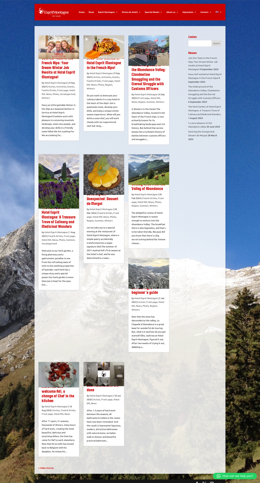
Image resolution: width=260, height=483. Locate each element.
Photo (56, 94)
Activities (61, 86)
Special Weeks (152, 12)
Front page (62, 90)
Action (51, 86)
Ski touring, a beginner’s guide (145, 290)
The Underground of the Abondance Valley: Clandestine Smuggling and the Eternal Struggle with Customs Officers (149, 77)
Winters (46, 98)
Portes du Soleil (130, 12)
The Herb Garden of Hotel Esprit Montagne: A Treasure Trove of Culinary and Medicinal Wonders (58, 217)
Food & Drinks (49, 90)
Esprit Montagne (106, 12)
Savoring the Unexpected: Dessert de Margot (102, 199)
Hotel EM (155, 98)
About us (170, 12)
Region (108, 84)
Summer (151, 102)
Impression (188, 12)
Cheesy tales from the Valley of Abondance (148, 186)
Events (70, 86)
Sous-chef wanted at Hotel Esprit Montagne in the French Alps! (104, 63)
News (91, 12)
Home (82, 12)
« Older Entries (46, 468)
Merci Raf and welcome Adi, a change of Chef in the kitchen (58, 393)
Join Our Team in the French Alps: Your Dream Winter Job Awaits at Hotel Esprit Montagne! (58, 67)
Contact (204, 12)
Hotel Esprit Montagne (56, 83)
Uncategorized (67, 94)
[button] (235, 476)
